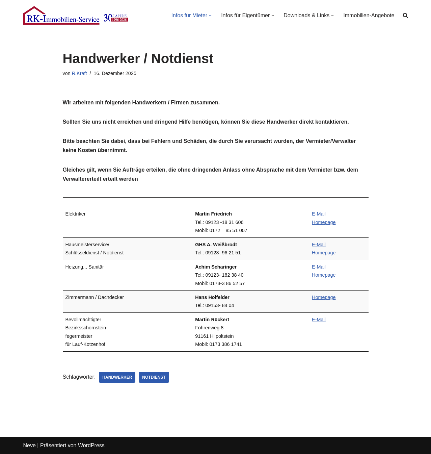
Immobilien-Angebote (368, 15)
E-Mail (319, 214)
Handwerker (117, 377)
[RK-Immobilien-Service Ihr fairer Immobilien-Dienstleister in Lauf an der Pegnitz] (75, 15)
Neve (29, 445)
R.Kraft (79, 73)
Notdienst (153, 377)
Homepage (323, 222)
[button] (210, 15)
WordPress (91, 445)
